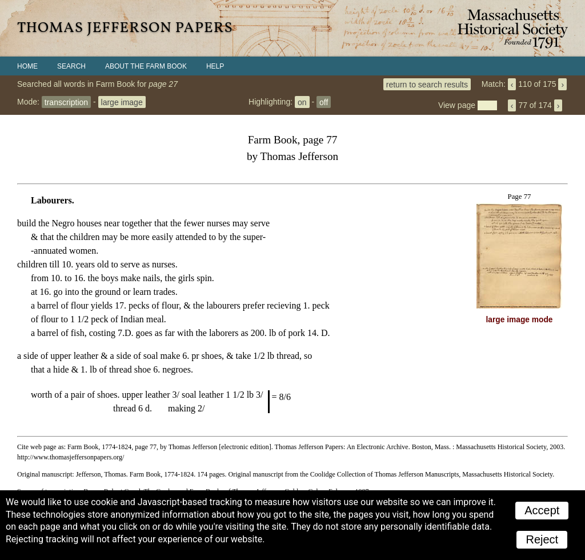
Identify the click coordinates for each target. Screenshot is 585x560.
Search (71, 66)
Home (27, 66)
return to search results (427, 84)
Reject (542, 539)
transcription (66, 101)
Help (215, 66)
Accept (541, 510)
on (302, 101)
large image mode (519, 319)
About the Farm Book (146, 66)
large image (122, 101)
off (323, 101)
